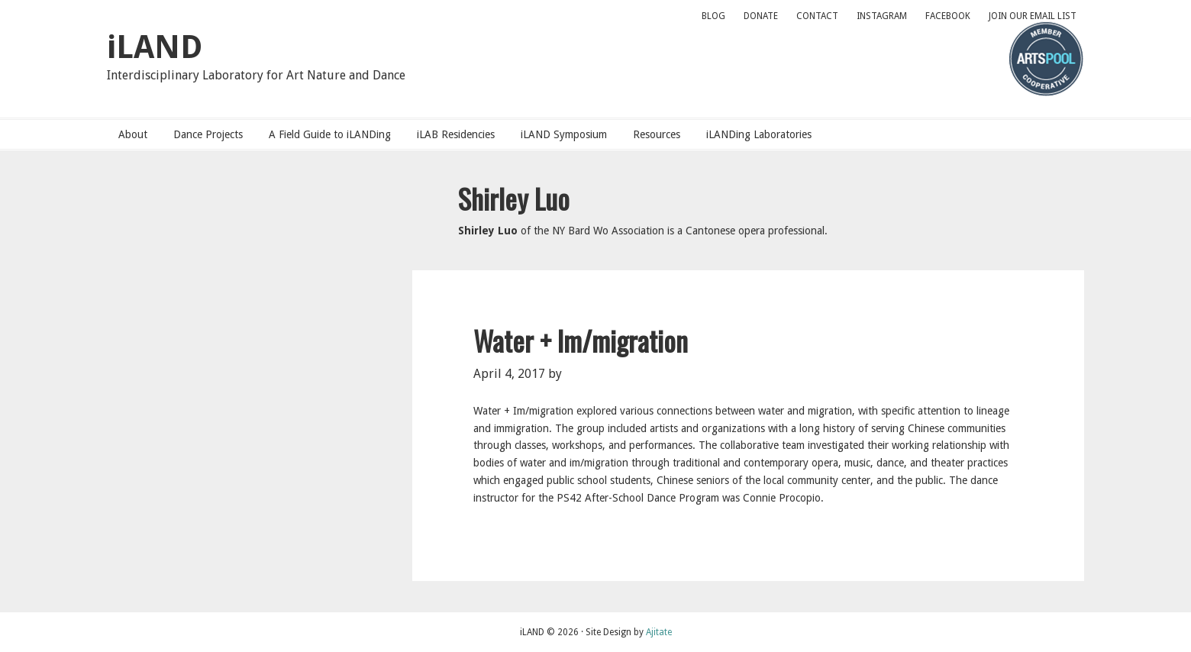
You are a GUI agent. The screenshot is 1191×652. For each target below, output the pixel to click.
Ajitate (659, 632)
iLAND (154, 47)
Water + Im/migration (580, 340)
